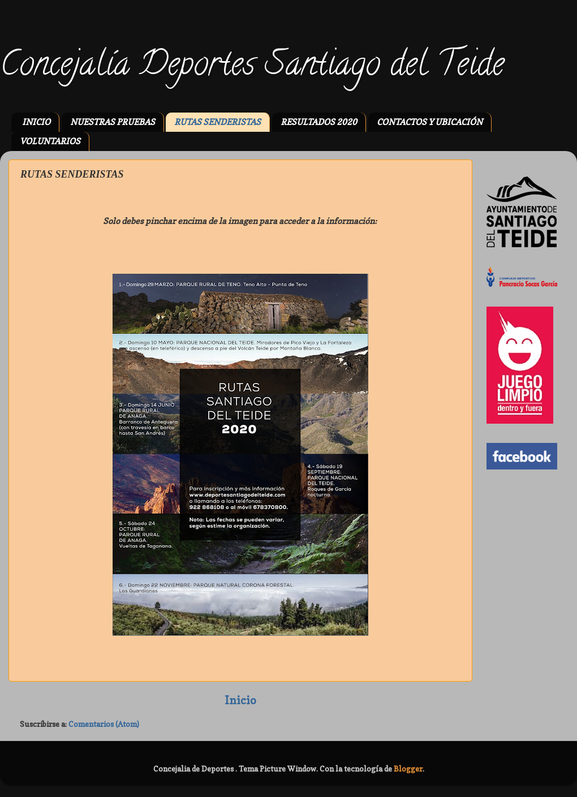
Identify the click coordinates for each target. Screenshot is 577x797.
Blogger (408, 768)
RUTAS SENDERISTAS (217, 122)
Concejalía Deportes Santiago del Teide (252, 67)
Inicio (240, 700)
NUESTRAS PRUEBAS (112, 122)
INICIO (36, 122)
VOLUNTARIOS (50, 141)
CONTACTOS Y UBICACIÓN (430, 122)
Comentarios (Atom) (103, 724)
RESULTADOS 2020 (319, 122)
